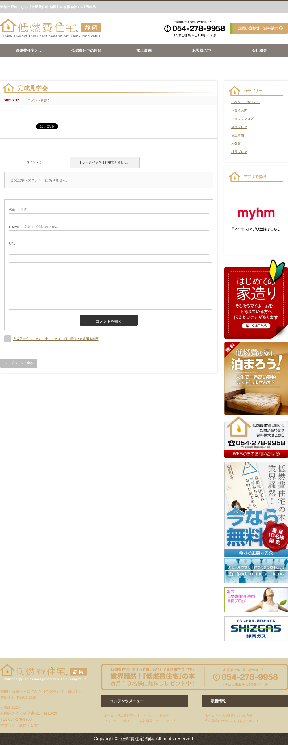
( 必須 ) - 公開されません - (34, 226)
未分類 (236, 143)
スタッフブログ (242, 118)
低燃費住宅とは (29, 50)
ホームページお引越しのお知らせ (229, 715)
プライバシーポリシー (120, 721)
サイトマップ (165, 721)
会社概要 (259, 50)
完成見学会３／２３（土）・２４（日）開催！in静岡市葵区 (56, 339)
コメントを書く (39, 100)
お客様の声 (201, 50)
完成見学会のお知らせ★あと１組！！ (232, 721)
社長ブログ (239, 152)
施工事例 (144, 50)
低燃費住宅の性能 (86, 50)
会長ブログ (239, 127)
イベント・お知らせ (245, 102)
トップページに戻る (18, 363)
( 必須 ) (18, 209)
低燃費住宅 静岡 (137, 738)
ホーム (109, 715)
